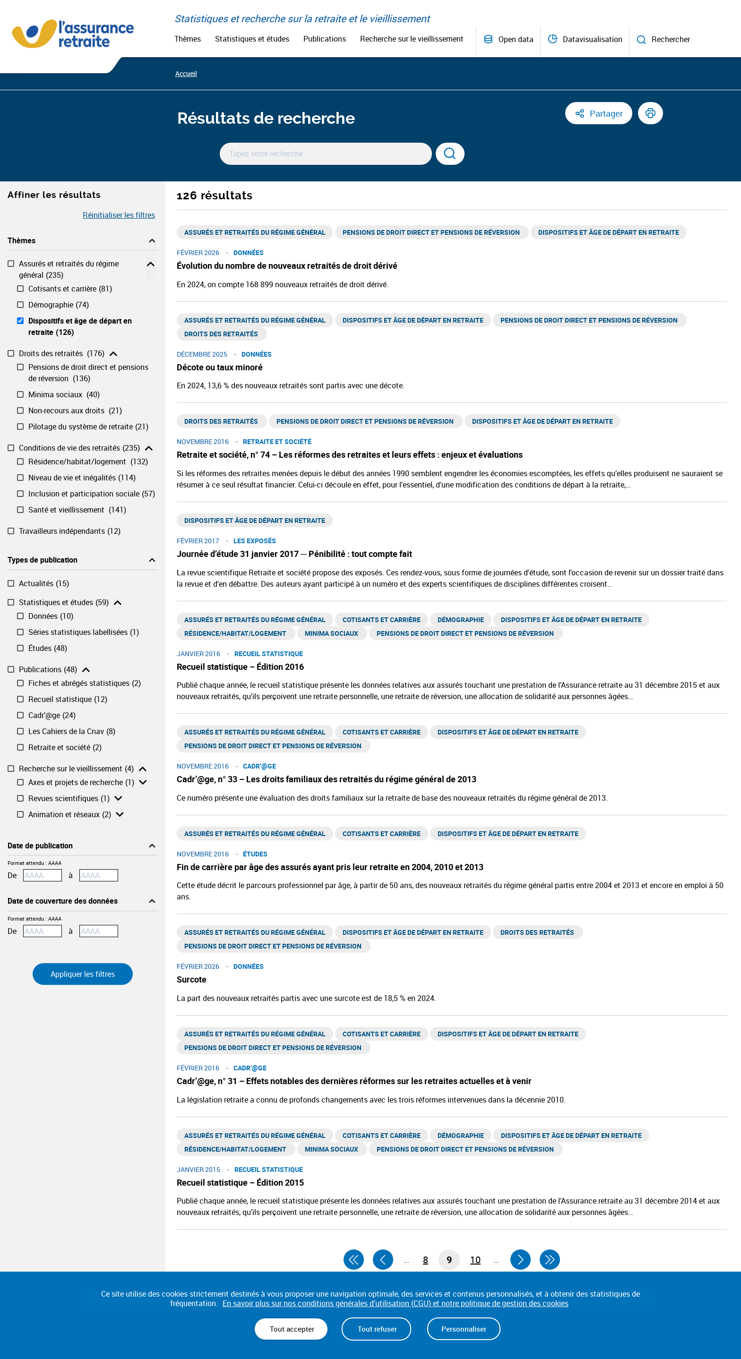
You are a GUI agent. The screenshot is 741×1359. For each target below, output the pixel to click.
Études (47, 648)
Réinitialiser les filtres (119, 215)
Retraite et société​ (65, 747)
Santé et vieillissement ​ (77, 509)
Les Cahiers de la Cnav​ (71, 731)
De (12, 875)
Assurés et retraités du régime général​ (69, 269)
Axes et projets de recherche (81, 782)
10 (475, 1259)
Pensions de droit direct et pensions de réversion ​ (88, 373)
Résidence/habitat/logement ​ (88, 461)
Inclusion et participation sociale (91, 493)
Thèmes (187, 39)
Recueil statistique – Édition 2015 (240, 1182)
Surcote (192, 979)
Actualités (44, 583)
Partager (606, 113)
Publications (324, 39)
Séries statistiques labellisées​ (83, 632)
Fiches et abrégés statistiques (84, 683)
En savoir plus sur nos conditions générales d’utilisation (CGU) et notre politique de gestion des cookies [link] (396, 1303)
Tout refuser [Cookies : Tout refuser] (376, 1328)
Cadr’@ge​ (52, 715)
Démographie (58, 304)
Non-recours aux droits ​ (75, 410)
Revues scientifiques (69, 798)
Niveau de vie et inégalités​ (82, 477)
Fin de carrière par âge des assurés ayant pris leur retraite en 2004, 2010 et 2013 (330, 866)
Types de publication (43, 560)
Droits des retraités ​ (61, 353)
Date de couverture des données (63, 901)
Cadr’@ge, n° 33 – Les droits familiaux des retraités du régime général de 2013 (326, 779)
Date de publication (40, 845)
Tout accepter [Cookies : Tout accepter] (291, 1328)
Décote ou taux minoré (220, 367)
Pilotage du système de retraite (88, 426)
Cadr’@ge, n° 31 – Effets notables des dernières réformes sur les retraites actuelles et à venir (354, 1080)
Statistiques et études (252, 39)
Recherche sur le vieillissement (412, 39)
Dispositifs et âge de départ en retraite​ (80, 327)
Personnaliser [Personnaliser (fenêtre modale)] (463, 1328)
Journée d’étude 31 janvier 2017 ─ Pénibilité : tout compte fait (294, 553)
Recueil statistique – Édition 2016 (240, 666)
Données (50, 616)
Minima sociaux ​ (64, 394)
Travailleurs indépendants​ (70, 531)
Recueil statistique (67, 699)
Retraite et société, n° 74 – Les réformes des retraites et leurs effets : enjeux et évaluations (350, 454)
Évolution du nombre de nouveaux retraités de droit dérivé (287, 265)
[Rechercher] (450, 154)
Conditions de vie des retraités (79, 447)
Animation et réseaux (69, 814)
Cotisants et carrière (70, 288)
